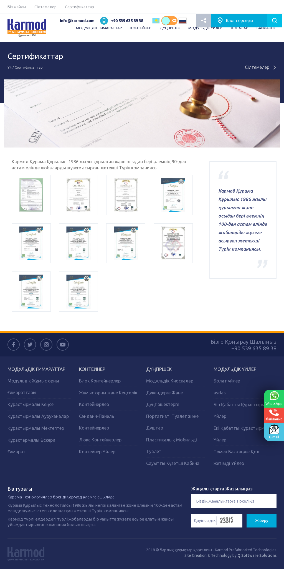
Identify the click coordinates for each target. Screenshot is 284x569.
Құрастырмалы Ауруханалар (38, 416)
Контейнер (92, 369)
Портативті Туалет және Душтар (172, 422)
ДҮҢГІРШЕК (170, 28)
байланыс (274, 415)
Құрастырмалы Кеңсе (30, 404)
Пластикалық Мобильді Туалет (171, 445)
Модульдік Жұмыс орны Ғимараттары (33, 386)
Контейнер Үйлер (97, 451)
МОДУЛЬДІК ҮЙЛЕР (205, 28)
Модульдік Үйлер (235, 369)
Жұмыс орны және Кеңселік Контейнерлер (108, 398)
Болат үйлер (227, 380)
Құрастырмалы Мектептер (35, 428)
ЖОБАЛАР (239, 28)
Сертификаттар (79, 7)
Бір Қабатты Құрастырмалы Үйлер (244, 410)
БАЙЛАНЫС (267, 28)
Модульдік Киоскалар (169, 380)
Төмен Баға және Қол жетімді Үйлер (236, 457)
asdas (220, 392)
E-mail (274, 432)
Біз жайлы (16, 7)
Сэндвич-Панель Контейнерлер (96, 422)
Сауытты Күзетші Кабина (172, 463)
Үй (9, 67)
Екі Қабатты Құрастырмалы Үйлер (243, 434)
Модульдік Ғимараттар (36, 369)
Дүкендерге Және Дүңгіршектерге (164, 398)
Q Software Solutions (257, 555)
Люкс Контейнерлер (100, 439)
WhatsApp (274, 398)
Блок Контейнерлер (100, 380)
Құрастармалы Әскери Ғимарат (31, 446)
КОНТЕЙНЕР (140, 28)
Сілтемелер (45, 7)
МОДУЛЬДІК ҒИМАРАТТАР (99, 28)
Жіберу (261, 520)
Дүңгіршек (159, 369)
